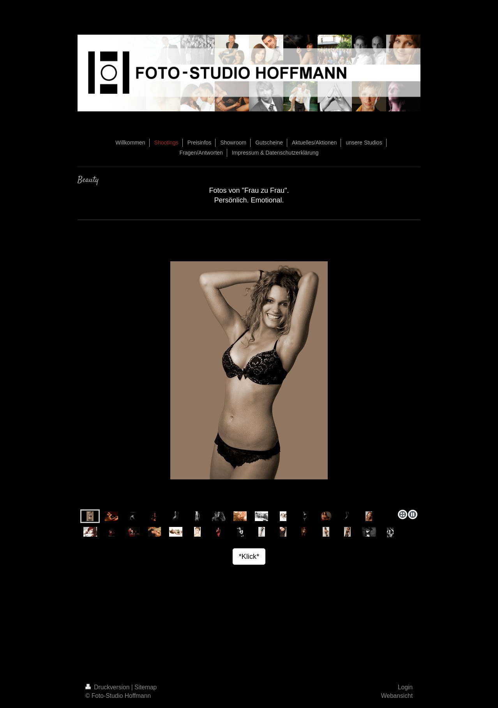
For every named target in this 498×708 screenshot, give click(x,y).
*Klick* (249, 556)
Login (405, 687)
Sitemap (145, 687)
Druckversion (108, 687)
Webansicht (397, 695)
